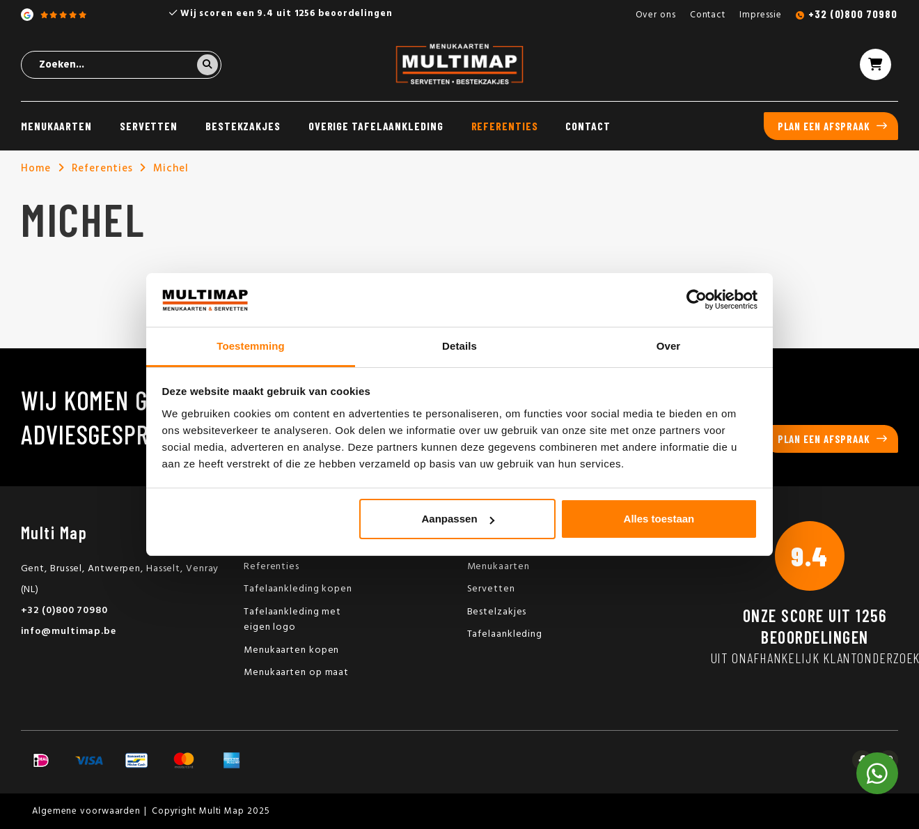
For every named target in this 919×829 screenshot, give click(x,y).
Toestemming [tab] (251, 346)
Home (36, 168)
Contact (707, 15)
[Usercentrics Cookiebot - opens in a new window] (696, 299)
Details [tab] (459, 346)
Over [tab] (669, 346)
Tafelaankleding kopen (298, 589)
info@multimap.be (68, 631)
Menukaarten (56, 125)
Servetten (149, 125)
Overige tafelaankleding (375, 125)
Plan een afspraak (824, 126)
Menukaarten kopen (291, 650)
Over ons (656, 15)
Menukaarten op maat (296, 673)
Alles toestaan (659, 519)
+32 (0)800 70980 (852, 13)
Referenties (504, 125)
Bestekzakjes (243, 125)
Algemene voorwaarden (86, 811)
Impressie (760, 15)
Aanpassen (458, 519)
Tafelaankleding (505, 634)
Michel (170, 168)
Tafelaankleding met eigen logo (292, 620)
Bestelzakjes (497, 612)
